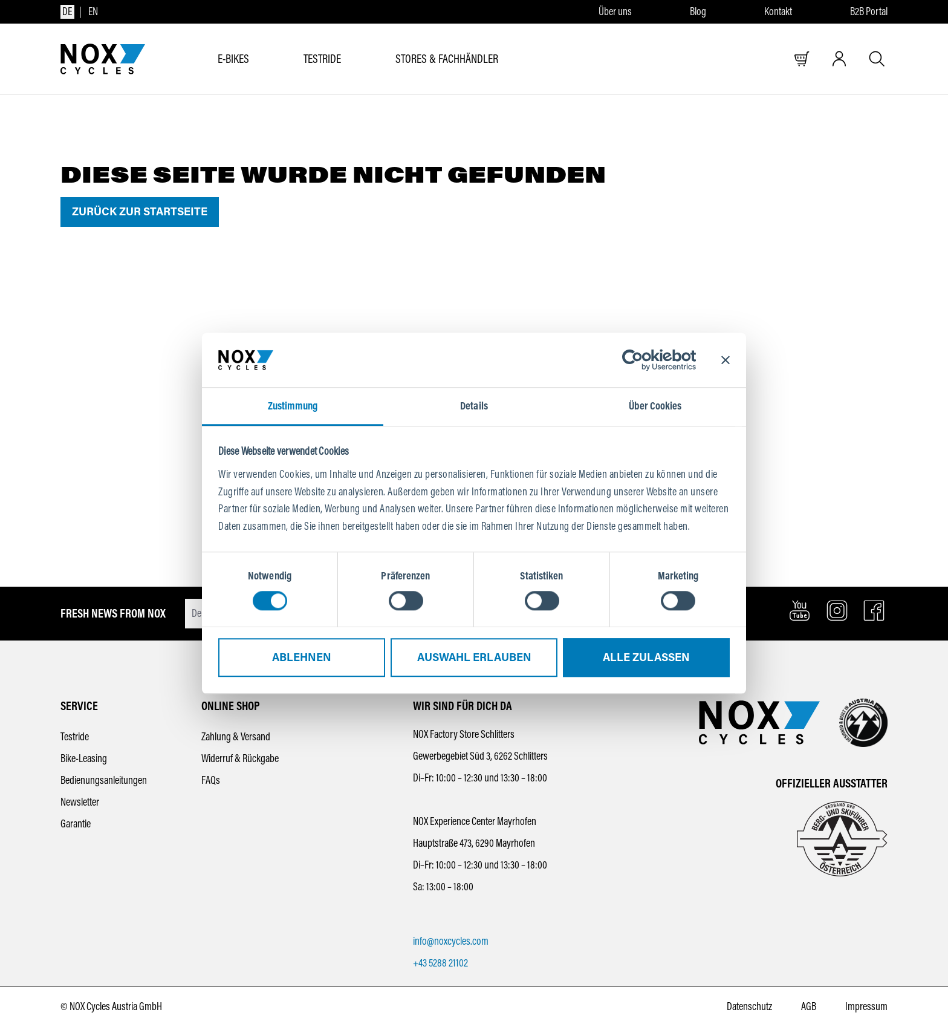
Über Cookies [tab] (655, 405)
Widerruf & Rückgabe (240, 758)
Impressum (866, 1006)
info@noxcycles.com (451, 941)
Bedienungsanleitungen (103, 780)
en (93, 11)
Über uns (615, 11)
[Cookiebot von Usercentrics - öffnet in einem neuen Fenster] (643, 360)
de (67, 11)
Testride (74, 736)
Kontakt (778, 11)
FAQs (210, 780)
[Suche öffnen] (877, 59)
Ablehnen (301, 658)
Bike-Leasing (83, 758)
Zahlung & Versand (235, 736)
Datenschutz (749, 1006)
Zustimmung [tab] (293, 405)
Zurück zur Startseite (139, 211)
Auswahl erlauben (474, 658)
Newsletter (79, 802)
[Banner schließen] (725, 360)
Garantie (75, 823)
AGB (808, 1006)
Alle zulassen (646, 658)
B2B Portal (869, 11)
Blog (698, 11)
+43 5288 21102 (440, 963)
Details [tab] (474, 405)
